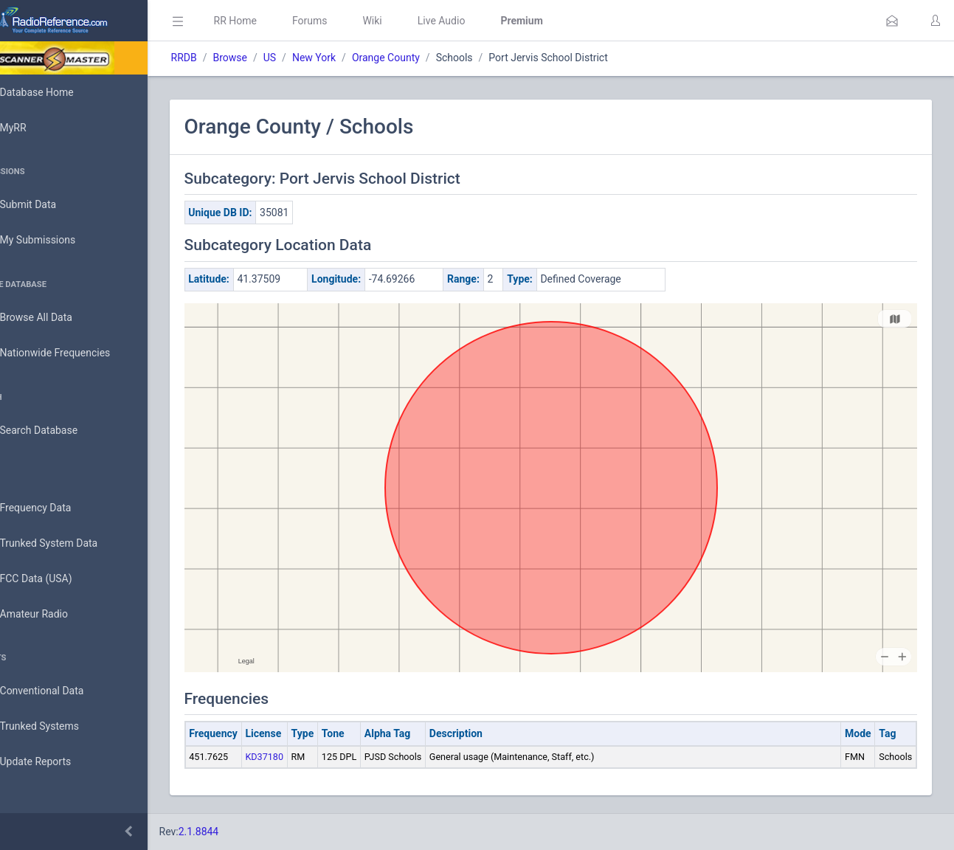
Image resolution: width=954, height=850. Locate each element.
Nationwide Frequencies (76, 353)
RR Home (276, 21)
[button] (892, 21)
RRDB (225, 57)
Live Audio (483, 21)
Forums (351, 21)
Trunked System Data (69, 543)
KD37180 (306, 756)
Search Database (60, 430)
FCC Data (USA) (57, 579)
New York (355, 57)
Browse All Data (57, 318)
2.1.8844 (240, 831)
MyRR (34, 127)
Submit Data (49, 205)
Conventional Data (62, 691)
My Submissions (58, 240)
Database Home (57, 92)
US (311, 57)
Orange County (427, 57)
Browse (271, 57)
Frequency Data (56, 508)
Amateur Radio (55, 614)
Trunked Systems (60, 726)
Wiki (414, 21)
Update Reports (56, 762)
